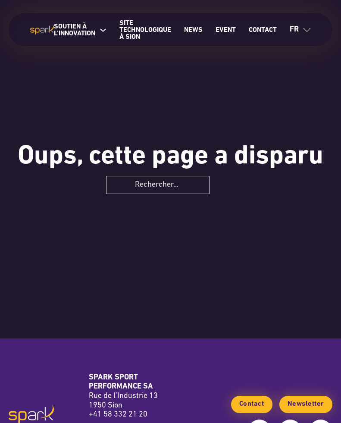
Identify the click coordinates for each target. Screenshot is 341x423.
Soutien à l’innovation (74, 30)
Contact (263, 30)
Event (226, 30)
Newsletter (306, 404)
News (193, 30)
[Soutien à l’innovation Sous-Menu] (103, 30)
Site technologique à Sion (145, 30)
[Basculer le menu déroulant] (307, 30)
